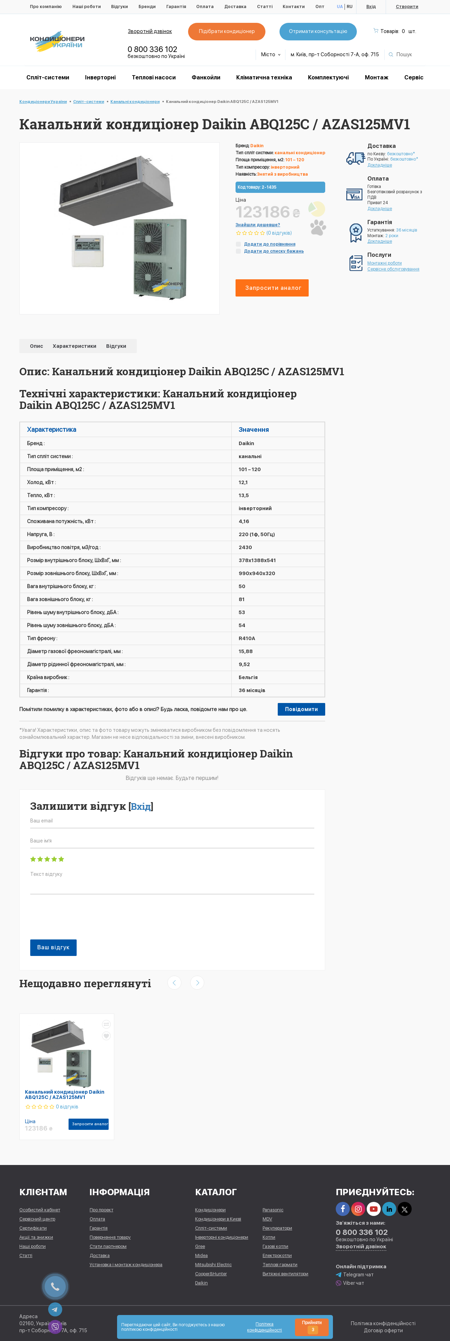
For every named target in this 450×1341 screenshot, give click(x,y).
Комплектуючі (328, 77)
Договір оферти (383, 1330)
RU (350, 6)
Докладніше (379, 165)
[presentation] (83, 920)
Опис (37, 346)
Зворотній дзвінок (150, 31)
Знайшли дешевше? (258, 224)
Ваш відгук (53, 947)
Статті (264, 6)
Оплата (205, 6)
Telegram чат (355, 1274)
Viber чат (350, 1283)
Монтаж (376, 77)
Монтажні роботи (384, 263)
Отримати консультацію (318, 31)
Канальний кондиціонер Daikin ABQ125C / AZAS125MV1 (64, 1094)
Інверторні (100, 77)
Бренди (147, 6)
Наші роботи (86, 6)
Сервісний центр (37, 1219)
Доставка (235, 6)
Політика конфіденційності (383, 1323)
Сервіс (414, 77)
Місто (271, 54)
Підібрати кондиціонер (227, 31)
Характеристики (75, 346)
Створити (407, 6)
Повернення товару (110, 1237)
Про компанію (46, 6)
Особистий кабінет (39, 1209)
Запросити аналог (273, 288)
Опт (319, 6)
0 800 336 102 (152, 49)
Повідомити (301, 709)
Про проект (101, 1209)
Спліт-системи (47, 77)
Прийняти (312, 1327)
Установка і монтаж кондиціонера (126, 1264)
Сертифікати (33, 1228)
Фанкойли (206, 77)
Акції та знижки (36, 1237)
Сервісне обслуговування (393, 269)
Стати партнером (108, 1246)
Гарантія (176, 6)
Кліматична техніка (264, 77)
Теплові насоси (154, 77)
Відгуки (119, 6)
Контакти (294, 6)
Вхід (371, 6)
